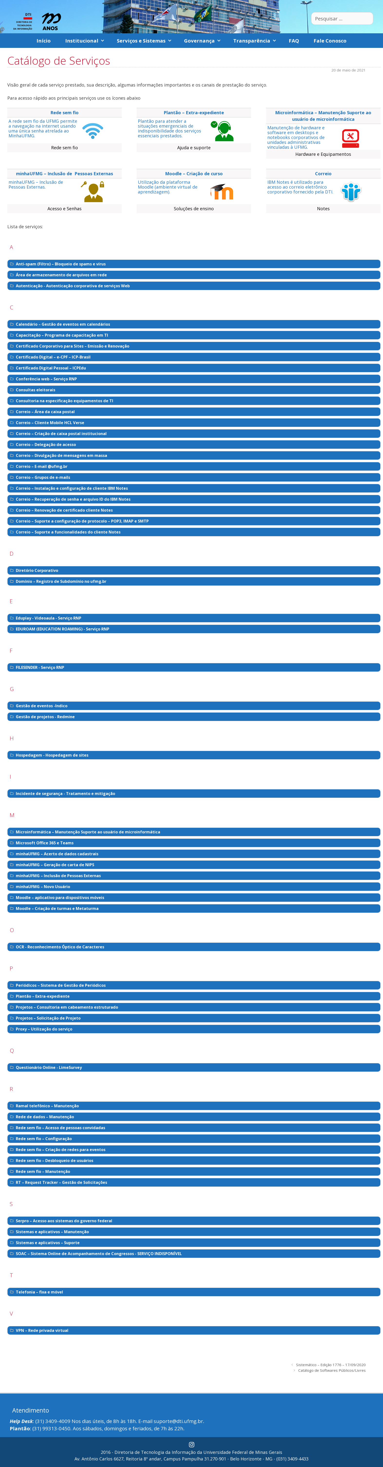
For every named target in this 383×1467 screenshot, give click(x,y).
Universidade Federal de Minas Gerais (242, 1452)
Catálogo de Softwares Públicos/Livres (332, 1370)
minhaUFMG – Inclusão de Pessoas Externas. (36, 184)
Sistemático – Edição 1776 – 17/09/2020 (331, 1364)
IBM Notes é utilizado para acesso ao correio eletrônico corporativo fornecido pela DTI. (300, 187)
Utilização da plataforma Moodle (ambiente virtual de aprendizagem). (167, 187)
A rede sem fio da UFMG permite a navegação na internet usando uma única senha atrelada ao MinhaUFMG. (43, 128)
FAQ (294, 40)
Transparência (257, 40)
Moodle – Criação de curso (194, 173)
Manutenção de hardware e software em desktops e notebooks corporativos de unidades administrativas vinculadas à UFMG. (296, 137)
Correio (323, 173)
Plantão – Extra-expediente (194, 112)
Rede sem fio (64, 112)
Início (44, 40)
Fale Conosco (330, 40)
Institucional (87, 40)
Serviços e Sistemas (147, 40)
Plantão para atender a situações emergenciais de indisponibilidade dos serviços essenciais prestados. (169, 128)
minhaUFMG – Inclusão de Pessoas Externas (64, 173)
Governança (205, 40)
